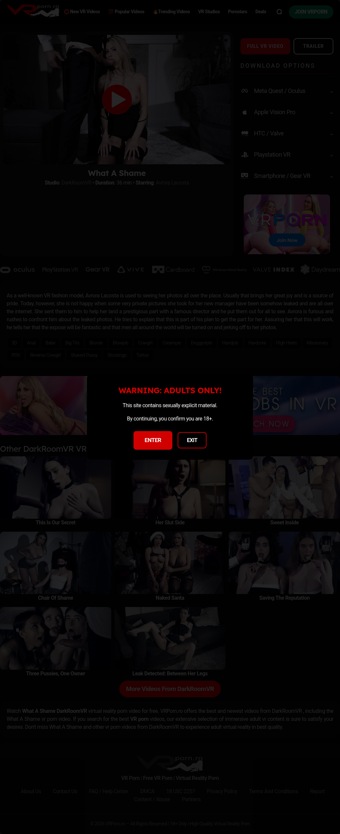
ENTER (153, 440)
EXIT (192, 440)
